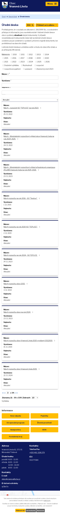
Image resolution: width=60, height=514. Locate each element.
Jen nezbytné (30, 510)
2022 (14, 62)
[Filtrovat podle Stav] (30, 100)
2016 (14, 58)
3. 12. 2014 (8, 290)
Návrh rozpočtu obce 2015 (16, 284)
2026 (48, 62)
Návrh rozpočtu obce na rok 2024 (19, 312)
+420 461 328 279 (37, 453)
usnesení (28, 69)
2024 (31, 62)
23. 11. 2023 (8, 176)
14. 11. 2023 (8, 262)
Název (5, 74)
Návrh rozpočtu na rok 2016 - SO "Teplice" (22, 198)
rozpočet (40, 65)
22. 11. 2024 (8, 375)
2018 (30, 58)
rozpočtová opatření (12, 69)
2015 (6, 58)
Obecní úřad (12, 17)
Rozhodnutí (27, 65)
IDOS (44, 430)
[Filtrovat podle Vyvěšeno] (30, 85)
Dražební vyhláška (11, 65)
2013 (39, 54)
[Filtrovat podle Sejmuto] (30, 92)
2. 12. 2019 (7, 233)
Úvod (4, 17)
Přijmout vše (20, 510)
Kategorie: (6, 54)
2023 (23, 62)
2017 (22, 58)
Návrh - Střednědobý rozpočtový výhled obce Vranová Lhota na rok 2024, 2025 (29, 137)
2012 (31, 54)
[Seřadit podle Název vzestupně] (9, 73)
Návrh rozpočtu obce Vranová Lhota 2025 (22, 369)
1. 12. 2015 (7, 205)
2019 (39, 58)
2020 (47, 58)
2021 (6, 62)
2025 (39, 62)
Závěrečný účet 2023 (44, 69)
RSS (30, 25)
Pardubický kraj (15, 437)
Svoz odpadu (15, 416)
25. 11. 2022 (8, 114)
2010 (15, 54)
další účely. (47, 500)
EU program (15, 423)
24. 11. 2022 (8, 145)
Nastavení (40, 510)
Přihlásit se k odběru (47, 25)
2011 (23, 54)
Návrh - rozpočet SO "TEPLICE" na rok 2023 (23, 108)
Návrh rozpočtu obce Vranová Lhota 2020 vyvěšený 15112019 (30, 341)
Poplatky (44, 416)
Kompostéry (15, 430)
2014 (47, 54)
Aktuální (7, 124)
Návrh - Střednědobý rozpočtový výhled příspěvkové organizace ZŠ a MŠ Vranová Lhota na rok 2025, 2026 (29, 168)
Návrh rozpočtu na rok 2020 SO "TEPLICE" (22, 227)
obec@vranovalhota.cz (11, 479)
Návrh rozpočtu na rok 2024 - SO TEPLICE (22, 255)
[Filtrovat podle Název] (30, 77)
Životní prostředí (44, 423)
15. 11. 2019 (8, 347)
